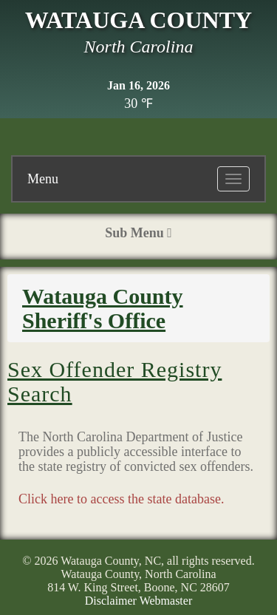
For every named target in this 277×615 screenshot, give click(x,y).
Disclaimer (111, 600)
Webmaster (166, 600)
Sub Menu (138, 232)
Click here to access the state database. (121, 499)
